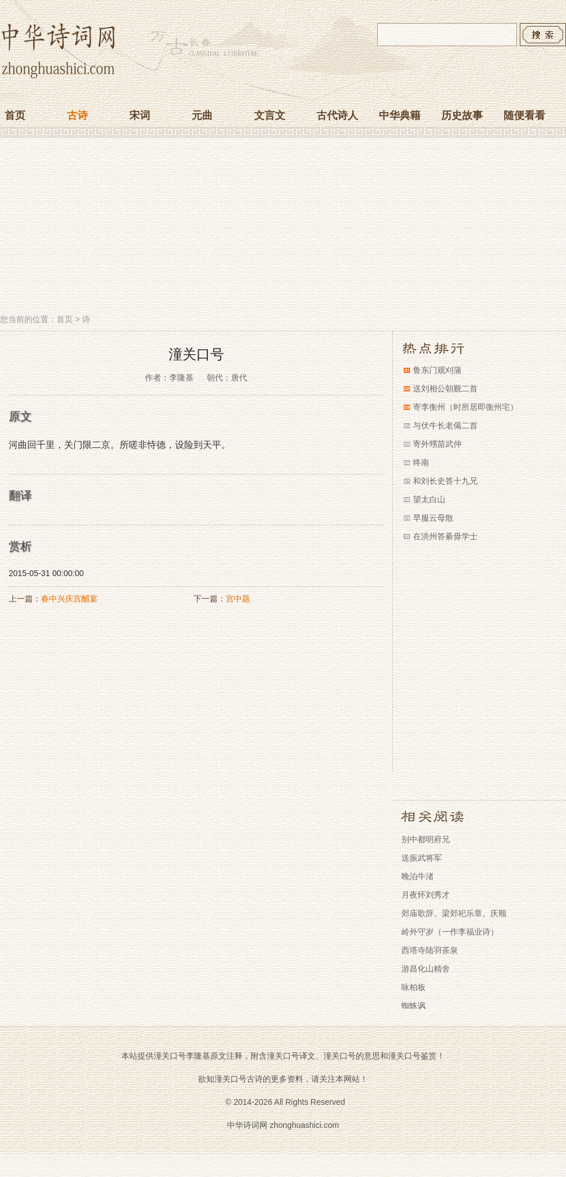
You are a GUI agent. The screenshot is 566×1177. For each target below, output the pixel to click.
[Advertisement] (283, 227)
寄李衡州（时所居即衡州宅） (465, 407)
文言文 (269, 115)
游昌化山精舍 (425, 968)
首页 (15, 115)
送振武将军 (421, 857)
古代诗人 (337, 115)
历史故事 (462, 115)
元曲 (202, 115)
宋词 (139, 115)
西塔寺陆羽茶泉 (429, 950)
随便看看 (524, 115)
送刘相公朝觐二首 (445, 388)
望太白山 (429, 499)
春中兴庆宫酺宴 (69, 598)
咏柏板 (413, 987)
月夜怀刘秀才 (425, 894)
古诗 (77, 115)
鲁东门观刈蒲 (437, 370)
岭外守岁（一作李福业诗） (449, 931)
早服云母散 (433, 517)
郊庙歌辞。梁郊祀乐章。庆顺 (454, 913)
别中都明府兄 (425, 839)
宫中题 (238, 598)
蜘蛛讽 (413, 1005)
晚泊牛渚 (417, 876)
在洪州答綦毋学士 (445, 536)
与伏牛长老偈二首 (445, 425)
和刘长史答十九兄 (445, 480)
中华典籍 (399, 115)
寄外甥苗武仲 (437, 444)
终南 (421, 462)
